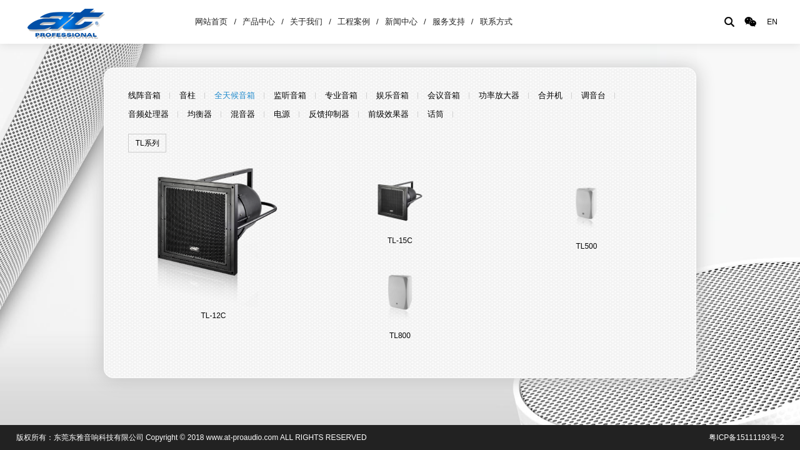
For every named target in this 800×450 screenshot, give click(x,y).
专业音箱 (341, 95)
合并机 (550, 95)
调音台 (593, 95)
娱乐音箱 (392, 95)
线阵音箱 (144, 95)
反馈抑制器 (329, 114)
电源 (282, 114)
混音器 (243, 114)
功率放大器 (499, 95)
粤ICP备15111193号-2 (746, 437)
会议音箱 (444, 95)
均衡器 (200, 114)
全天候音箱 (234, 95)
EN (772, 22)
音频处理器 (148, 114)
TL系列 (147, 143)
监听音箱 (290, 95)
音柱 (187, 95)
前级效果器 (388, 114)
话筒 (436, 114)
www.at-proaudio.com (242, 437)
